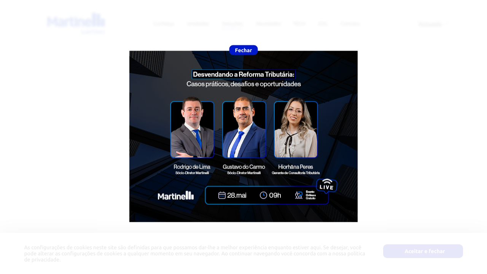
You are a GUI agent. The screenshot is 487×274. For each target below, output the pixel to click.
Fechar (243, 50)
